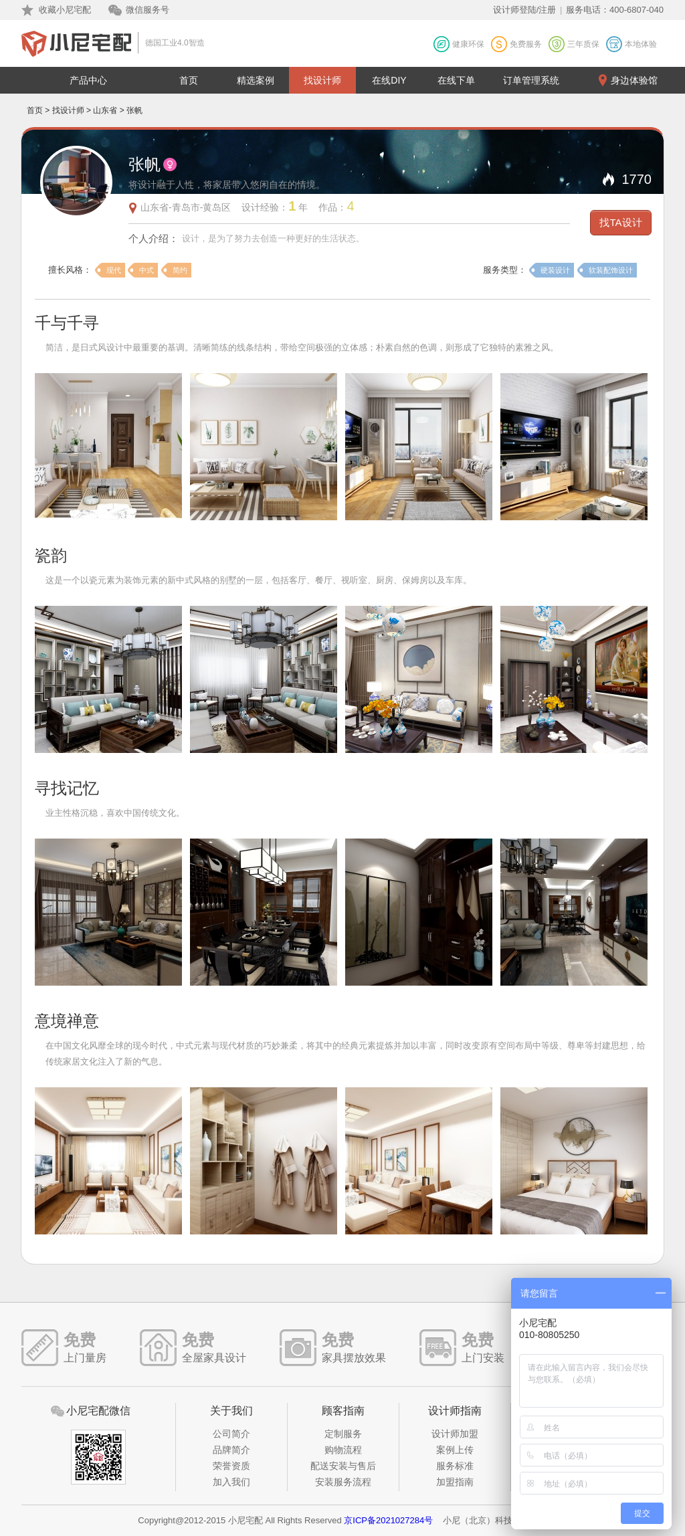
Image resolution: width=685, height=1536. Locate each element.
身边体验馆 (634, 80)
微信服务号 (147, 10)
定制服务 (343, 1433)
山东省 (105, 110)
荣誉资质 (231, 1465)
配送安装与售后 (343, 1465)
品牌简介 (231, 1449)
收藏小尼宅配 (65, 10)
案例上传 (455, 1449)
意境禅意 (67, 1021)
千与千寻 (67, 323)
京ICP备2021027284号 (388, 1520)
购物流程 (343, 1449)
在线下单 (456, 80)
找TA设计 (620, 222)
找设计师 (322, 80)
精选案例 (255, 80)
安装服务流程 (343, 1481)
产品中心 (88, 80)
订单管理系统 (531, 80)
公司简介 (231, 1433)
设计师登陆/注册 (525, 10)
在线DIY (389, 80)
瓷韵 (51, 555)
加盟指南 (455, 1481)
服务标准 (455, 1465)
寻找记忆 (67, 788)
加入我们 (231, 1481)
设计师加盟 (454, 1433)
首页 (188, 80)
